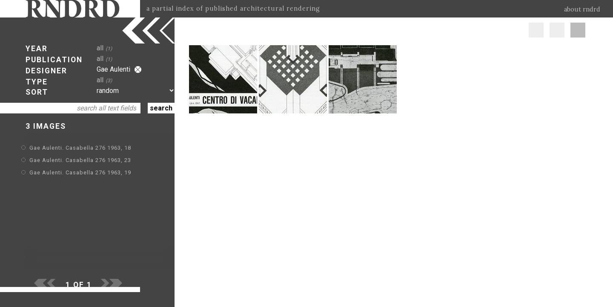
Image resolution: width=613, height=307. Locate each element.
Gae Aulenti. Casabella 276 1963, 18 (80, 148)
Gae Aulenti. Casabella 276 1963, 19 (80, 172)
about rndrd (582, 9)
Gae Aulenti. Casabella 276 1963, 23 (80, 160)
